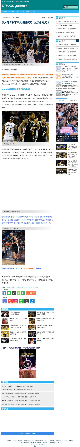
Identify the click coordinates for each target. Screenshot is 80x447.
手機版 (13, 1)
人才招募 (14, 440)
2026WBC (12, 11)
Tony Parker (29, 287)
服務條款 (52, 440)
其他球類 (28, 11)
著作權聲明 (65, 440)
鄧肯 (12, 287)
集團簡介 (26, 440)
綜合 (34, 11)
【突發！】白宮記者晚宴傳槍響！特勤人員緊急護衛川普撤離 (21, 348)
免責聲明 (71, 440)
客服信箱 (41, 440)
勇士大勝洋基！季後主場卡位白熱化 (67, 59)
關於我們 (20, 440)
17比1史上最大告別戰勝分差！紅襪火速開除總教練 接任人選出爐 (19, 397)
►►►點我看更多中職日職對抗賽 (16, 89)
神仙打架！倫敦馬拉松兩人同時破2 (67, 21)
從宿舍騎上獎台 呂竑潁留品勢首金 (67, 55)
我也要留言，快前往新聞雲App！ (27, 433)
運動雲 (15, 6)
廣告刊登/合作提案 (33, 440)
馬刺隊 (8, 287)
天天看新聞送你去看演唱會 (63, 66)
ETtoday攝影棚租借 (61, 88)
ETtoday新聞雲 (6, 1)
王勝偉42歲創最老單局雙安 (65, 25)
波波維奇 (35, 287)
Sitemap (47, 440)
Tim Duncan (18, 287)
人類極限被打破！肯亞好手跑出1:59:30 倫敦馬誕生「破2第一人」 (19, 386)
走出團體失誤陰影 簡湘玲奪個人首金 (68, 48)
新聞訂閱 (25, 1)
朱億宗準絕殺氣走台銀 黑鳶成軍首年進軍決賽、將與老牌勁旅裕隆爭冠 (20, 393)
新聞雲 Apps (19, 1)
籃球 (22, 11)
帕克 (23, 287)
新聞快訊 (4, 11)
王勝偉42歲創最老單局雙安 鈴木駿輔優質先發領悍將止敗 (17, 389)
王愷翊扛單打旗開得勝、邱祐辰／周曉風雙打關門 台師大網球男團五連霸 (21, 400)
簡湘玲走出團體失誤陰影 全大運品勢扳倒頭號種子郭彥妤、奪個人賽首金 (21, 404)
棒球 (18, 11)
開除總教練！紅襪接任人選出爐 (66, 32)
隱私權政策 (58, 440)
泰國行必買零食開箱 (61, 72)
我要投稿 (9, 440)
